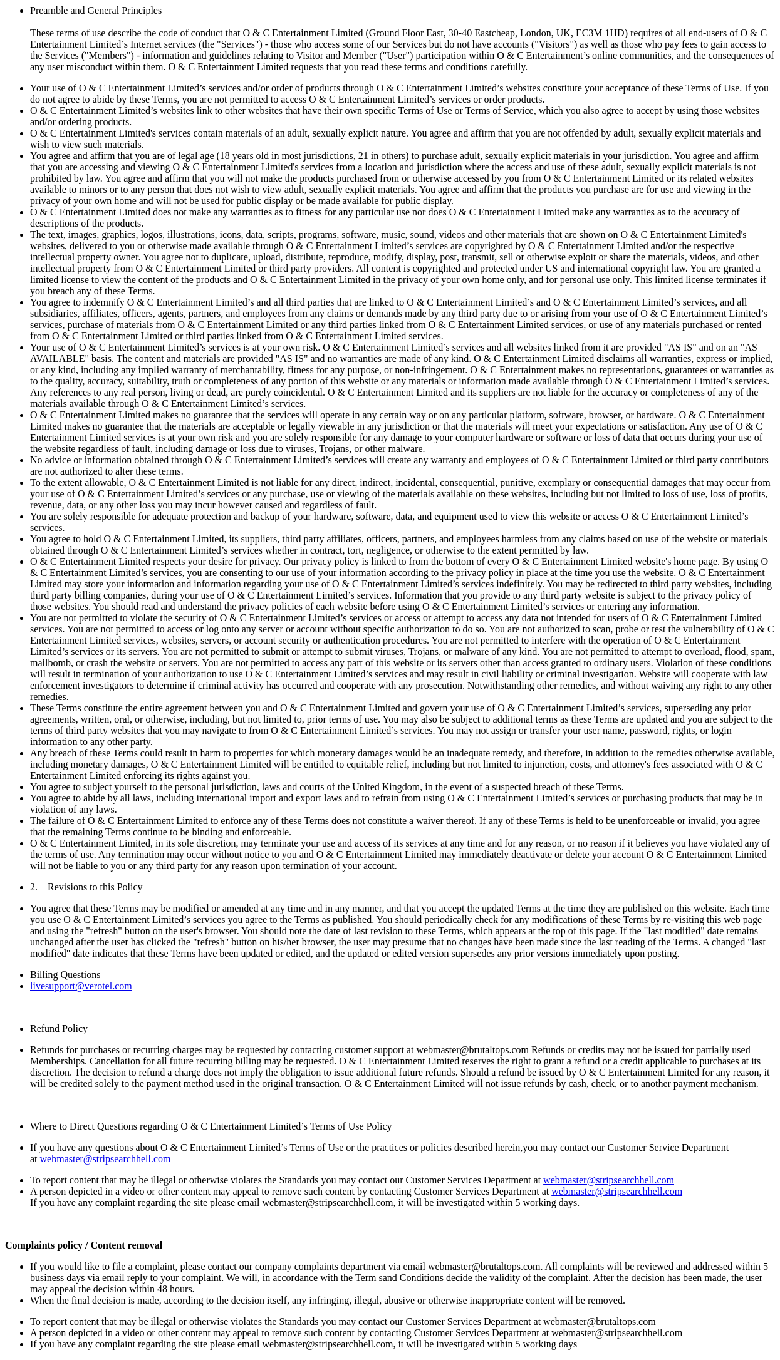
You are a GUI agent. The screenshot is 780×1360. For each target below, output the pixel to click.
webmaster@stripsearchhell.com (105, 1158)
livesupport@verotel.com (81, 986)
